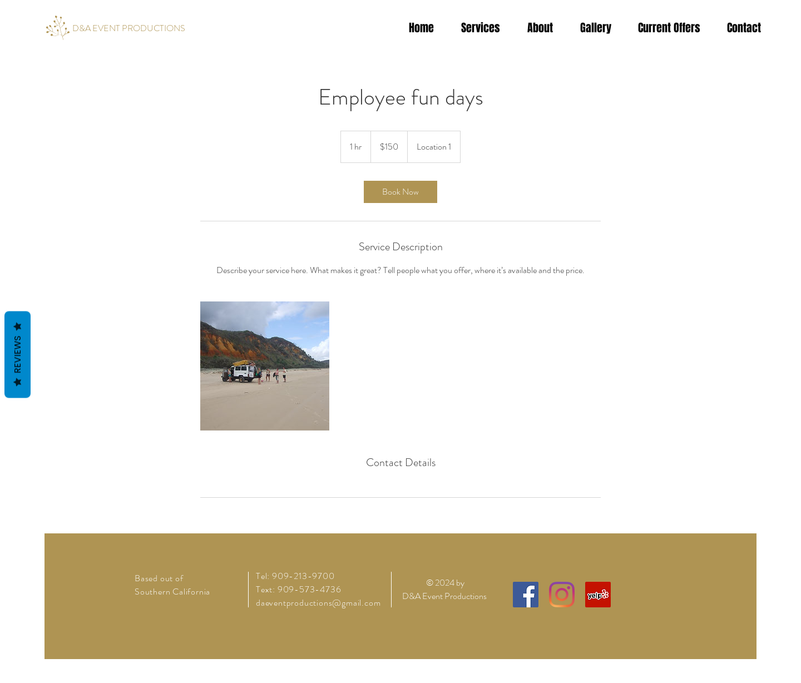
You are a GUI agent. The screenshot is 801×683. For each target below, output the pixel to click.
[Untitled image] (264, 365)
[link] (400, 192)
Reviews (17, 355)
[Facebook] (525, 594)
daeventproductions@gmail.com (318, 602)
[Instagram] (562, 594)
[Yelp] (598, 594)
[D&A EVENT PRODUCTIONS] (128, 28)
